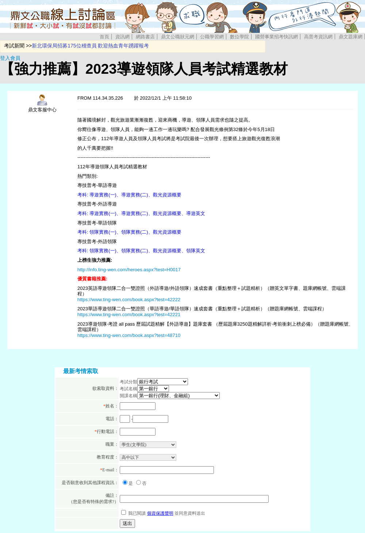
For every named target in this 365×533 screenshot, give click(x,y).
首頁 (104, 36)
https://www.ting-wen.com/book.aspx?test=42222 (128, 299)
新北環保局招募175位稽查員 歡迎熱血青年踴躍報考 (90, 46)
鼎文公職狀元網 (177, 36)
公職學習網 (212, 36)
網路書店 (145, 36)
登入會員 (10, 58)
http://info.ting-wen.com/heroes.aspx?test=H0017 (129, 269)
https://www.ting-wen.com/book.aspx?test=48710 (128, 335)
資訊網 (122, 36)
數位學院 (239, 36)
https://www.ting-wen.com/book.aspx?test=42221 (128, 314)
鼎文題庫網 (350, 36)
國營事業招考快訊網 (276, 36)
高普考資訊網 (318, 36)
